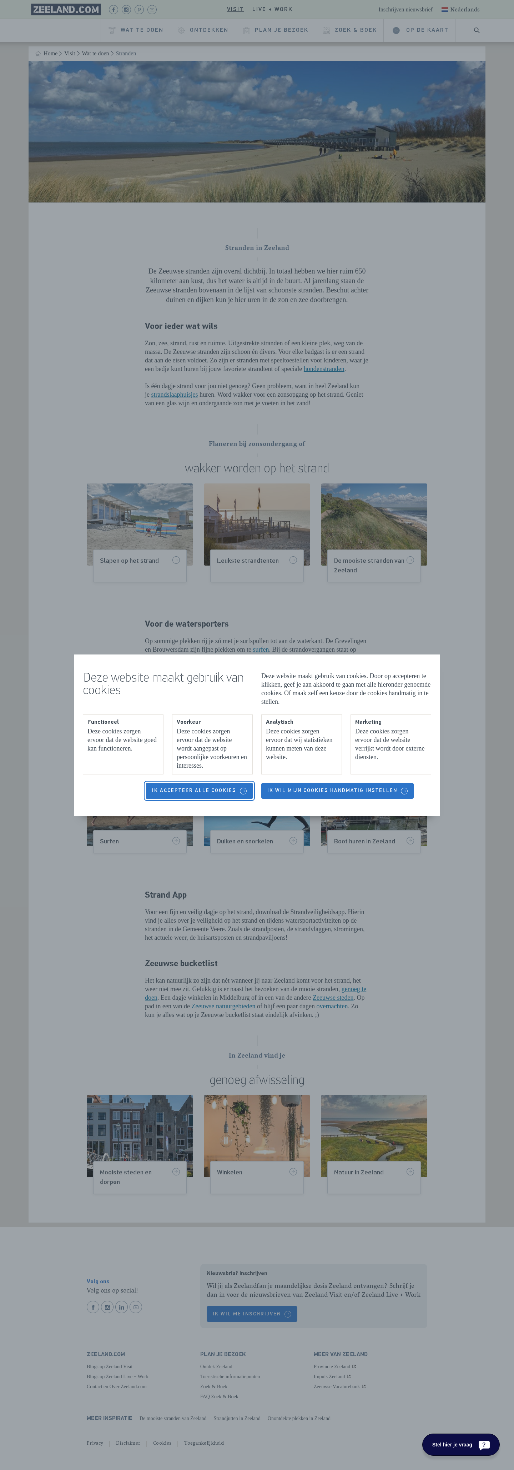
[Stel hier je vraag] (461, 1445)
